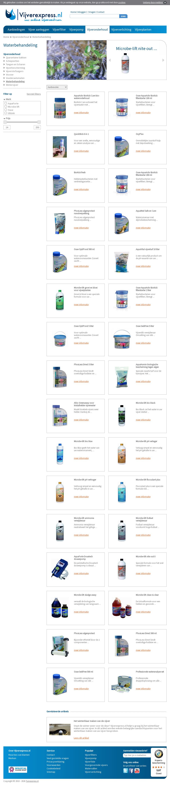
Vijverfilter (59, 29)
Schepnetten (12, 60)
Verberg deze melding (153, 2)
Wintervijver (12, 84)
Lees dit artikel (81, 737)
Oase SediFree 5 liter (145, 326)
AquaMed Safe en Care (146, 210)
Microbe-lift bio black (145, 402)
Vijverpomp (76, 29)
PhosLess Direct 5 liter (84, 364)
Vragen (92, 12)
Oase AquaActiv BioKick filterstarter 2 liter (146, 289)
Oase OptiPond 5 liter (84, 326)
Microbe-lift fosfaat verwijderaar (144, 519)
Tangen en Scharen (15, 64)
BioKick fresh (80, 172)
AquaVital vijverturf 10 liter (147, 249)
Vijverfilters (91, 754)
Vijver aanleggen (38, 29)
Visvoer (10, 74)
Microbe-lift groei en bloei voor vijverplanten (85, 289)
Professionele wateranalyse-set (150, 671)
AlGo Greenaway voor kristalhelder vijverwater (84, 404)
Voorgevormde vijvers (96, 765)
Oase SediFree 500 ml (83, 671)
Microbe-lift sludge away (85, 594)
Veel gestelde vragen (58, 758)
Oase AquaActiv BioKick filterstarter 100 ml (146, 97)
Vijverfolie (90, 761)
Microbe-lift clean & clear (147, 594)
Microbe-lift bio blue (83, 441)
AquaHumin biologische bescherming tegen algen (147, 366)
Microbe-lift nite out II (145, 556)
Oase (10, 109)
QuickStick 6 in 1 (81, 134)
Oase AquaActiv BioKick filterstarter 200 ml (146, 173)
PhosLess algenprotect (84, 633)
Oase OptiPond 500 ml (84, 249)
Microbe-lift (13, 106)
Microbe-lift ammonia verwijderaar (84, 519)
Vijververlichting (121, 29)
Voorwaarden (53, 765)
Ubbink (11, 113)
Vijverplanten (143, 29)
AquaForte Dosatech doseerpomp (83, 558)
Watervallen (91, 768)
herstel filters (34, 93)
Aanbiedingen (16, 29)
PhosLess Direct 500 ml (146, 633)
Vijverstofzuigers (14, 71)
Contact (100, 12)
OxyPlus (139, 134)
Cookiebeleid (53, 768)
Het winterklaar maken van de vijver (92, 721)
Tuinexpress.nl (32, 781)
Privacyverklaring (55, 761)
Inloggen (82, 12)
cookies (121, 2)
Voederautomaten (15, 78)
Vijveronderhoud (97, 29)
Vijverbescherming (15, 67)
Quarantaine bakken (16, 57)
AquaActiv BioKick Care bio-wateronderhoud (86, 97)
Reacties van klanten (19, 754)
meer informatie (81, 112)
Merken (12, 758)
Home (73, 12)
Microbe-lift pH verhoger (85, 479)
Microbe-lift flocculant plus (148, 479)
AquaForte (13, 103)
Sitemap (51, 771)
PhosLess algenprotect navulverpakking (84, 212)
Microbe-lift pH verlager (146, 441)
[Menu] (165, 750)
